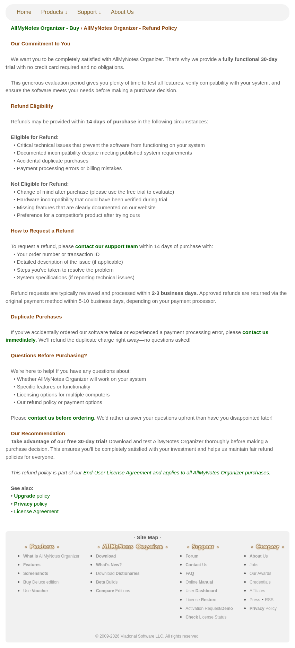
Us (196, 564)
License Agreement (36, 511)
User (201, 590)
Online (199, 582)
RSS (269, 599)
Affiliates (257, 590)
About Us (122, 12)
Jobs (254, 564)
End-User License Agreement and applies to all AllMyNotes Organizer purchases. (176, 472)
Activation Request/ (209, 608)
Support (87, 12)
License (200, 599)
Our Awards (260, 573)
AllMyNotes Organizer (51, 556)
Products (52, 12)
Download (117, 573)
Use (35, 590)
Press (255, 599)
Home (24, 12)
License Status (205, 617)
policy (32, 496)
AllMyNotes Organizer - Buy (45, 28)
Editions (113, 590)
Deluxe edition (41, 582)
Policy (263, 608)
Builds (107, 582)
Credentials (260, 582)
